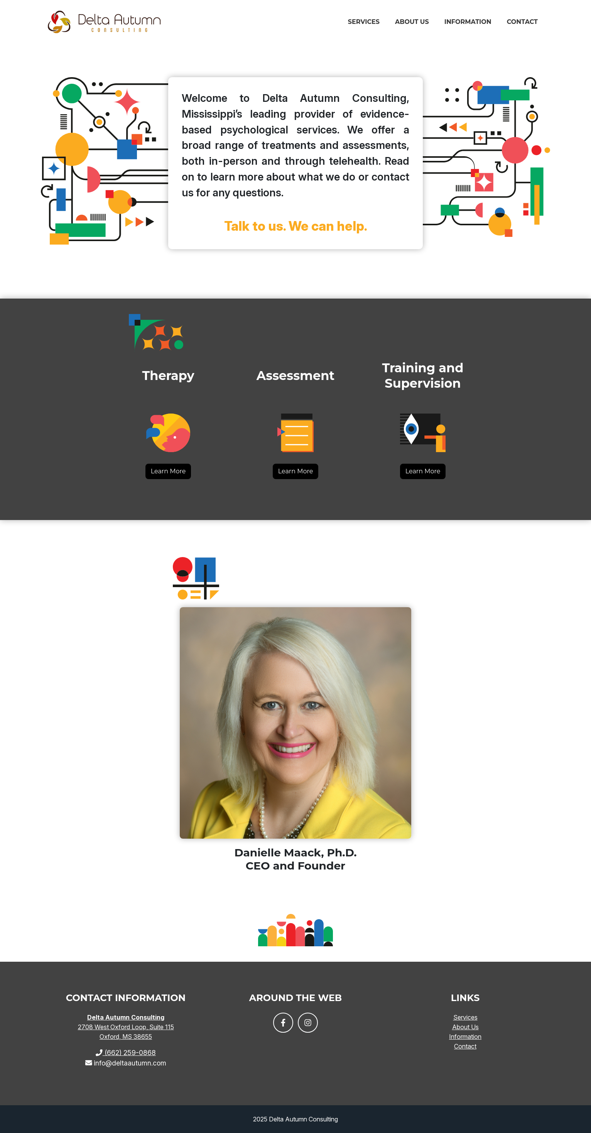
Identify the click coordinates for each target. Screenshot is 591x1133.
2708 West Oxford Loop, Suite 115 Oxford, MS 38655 (126, 1026)
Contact (522, 24)
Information (467, 24)
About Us (412, 24)
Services (364, 24)
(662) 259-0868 (126, 1053)
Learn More (168, 471)
